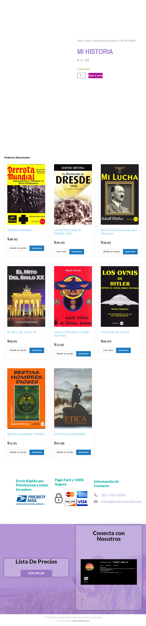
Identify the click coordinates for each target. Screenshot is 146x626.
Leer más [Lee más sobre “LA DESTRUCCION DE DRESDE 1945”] (61, 251)
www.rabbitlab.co (80, 620)
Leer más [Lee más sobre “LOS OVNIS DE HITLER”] (108, 350)
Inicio (80, 40)
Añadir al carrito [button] (18, 248)
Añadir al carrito (95, 75)
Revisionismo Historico (106, 40)
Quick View (37, 248)
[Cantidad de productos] (81, 75)
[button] (109, 600)
